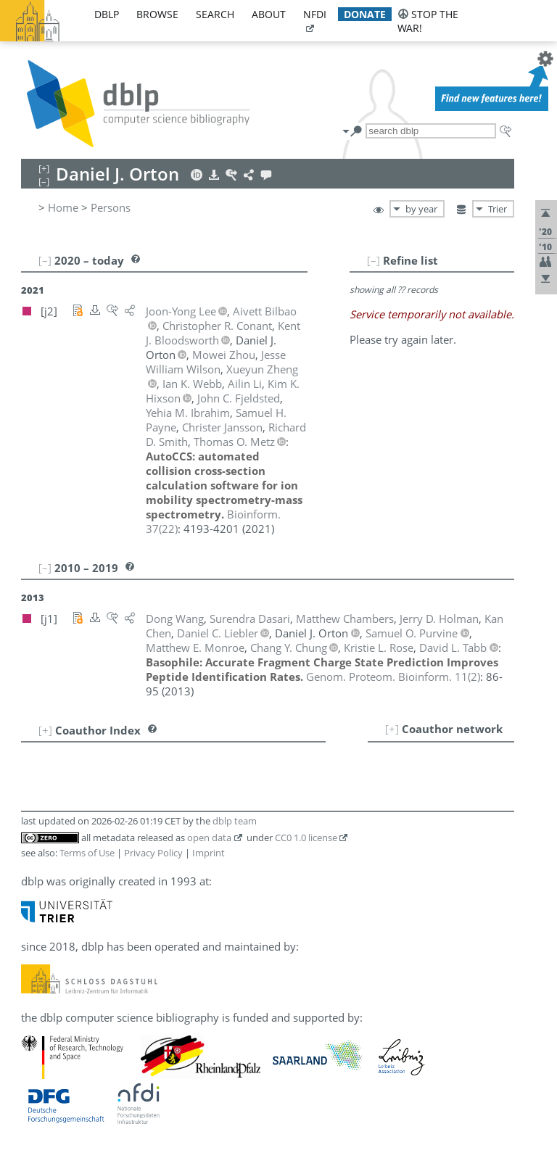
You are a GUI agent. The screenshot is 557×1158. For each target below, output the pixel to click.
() (393, 676)
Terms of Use (87, 852)
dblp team (235, 820)
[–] (373, 260)
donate (365, 14)
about (269, 14)
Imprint (208, 852)
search (215, 14)
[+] (392, 728)
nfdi (314, 14)
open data (209, 837)
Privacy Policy (153, 852)
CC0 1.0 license (306, 837)
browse (157, 14)
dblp (106, 14)
